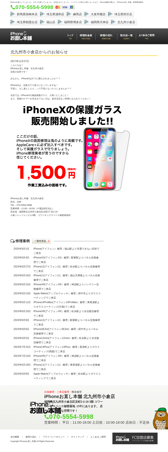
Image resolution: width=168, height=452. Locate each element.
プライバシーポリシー (54, 437)
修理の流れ (31, 437)
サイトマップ (77, 437)
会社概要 (14, 437)
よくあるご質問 (98, 437)
